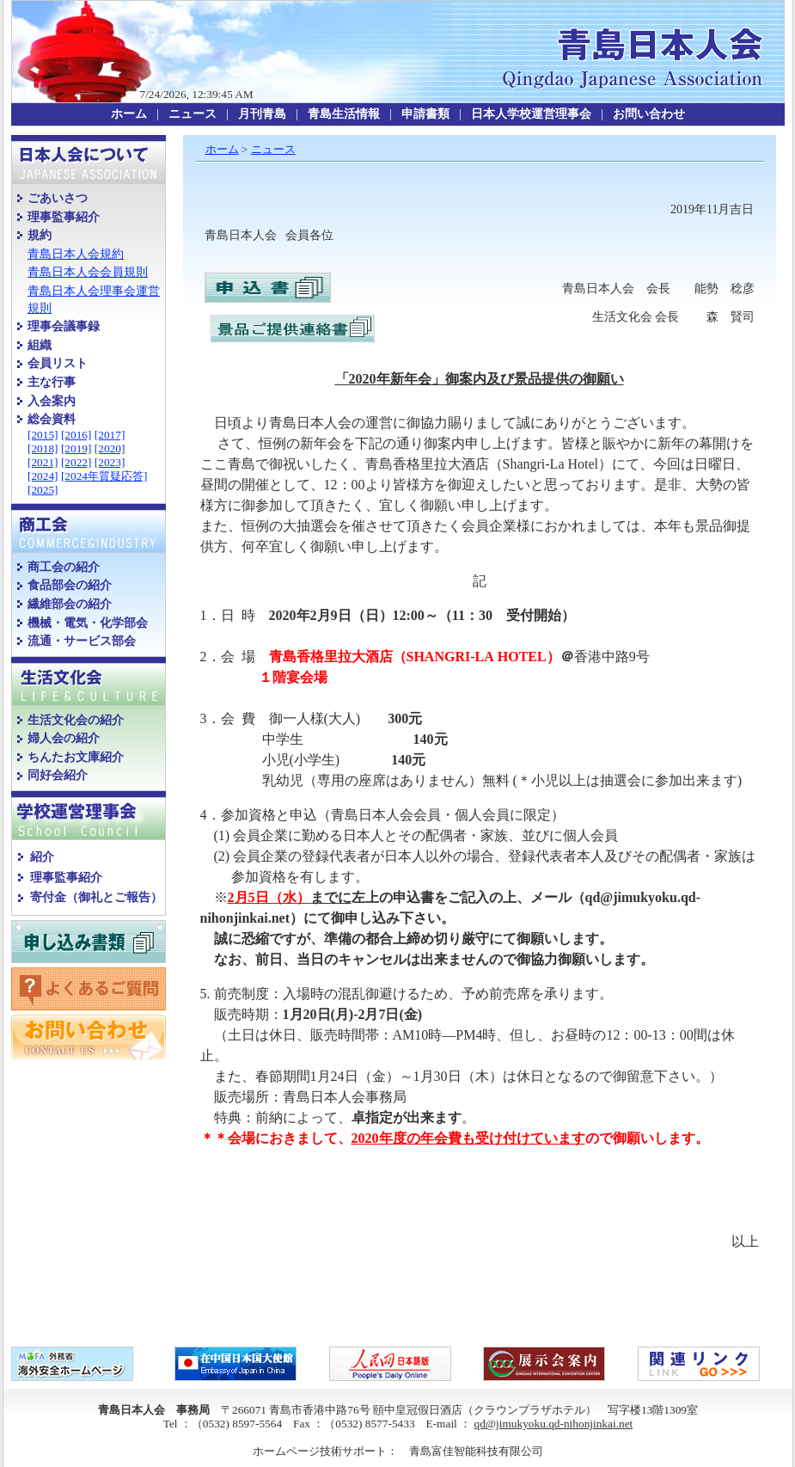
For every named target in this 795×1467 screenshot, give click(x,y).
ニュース (273, 149)
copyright (398, 1402)
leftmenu (97, 629)
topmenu (398, 114)
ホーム (222, 149)
